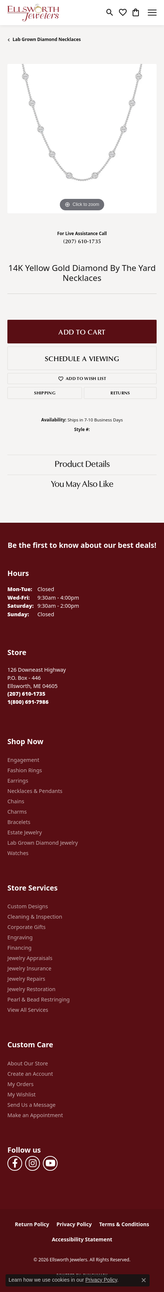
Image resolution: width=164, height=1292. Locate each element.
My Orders (20, 1084)
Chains (15, 801)
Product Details (82, 464)
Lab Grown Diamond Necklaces (47, 39)
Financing (19, 947)
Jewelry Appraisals (29, 958)
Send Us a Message (31, 1104)
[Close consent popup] (143, 1280)
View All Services (27, 1009)
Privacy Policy (74, 1224)
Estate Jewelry (24, 832)
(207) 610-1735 (82, 241)
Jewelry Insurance (29, 968)
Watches (17, 853)
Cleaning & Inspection (34, 916)
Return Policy (32, 1224)
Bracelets (18, 821)
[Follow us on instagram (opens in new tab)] (32, 1163)
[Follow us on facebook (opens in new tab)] (14, 1163)
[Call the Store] (26, 693)
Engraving (20, 937)
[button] (110, 12)
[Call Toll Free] (27, 701)
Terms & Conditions (124, 1224)
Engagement (23, 759)
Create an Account (30, 1073)
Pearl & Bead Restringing (38, 999)
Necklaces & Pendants (34, 790)
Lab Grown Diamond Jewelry (42, 842)
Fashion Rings (24, 770)
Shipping (44, 393)
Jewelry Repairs (26, 978)
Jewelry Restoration (31, 989)
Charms (17, 811)
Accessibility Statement (82, 1239)
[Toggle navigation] (152, 12)
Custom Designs (27, 906)
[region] (82, 138)
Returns (120, 393)
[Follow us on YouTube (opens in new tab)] (50, 1163)
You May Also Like (82, 484)
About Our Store (27, 1063)
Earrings (17, 780)
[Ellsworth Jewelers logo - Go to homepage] (33, 12)
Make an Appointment (35, 1115)
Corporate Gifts (26, 926)
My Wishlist (21, 1094)
